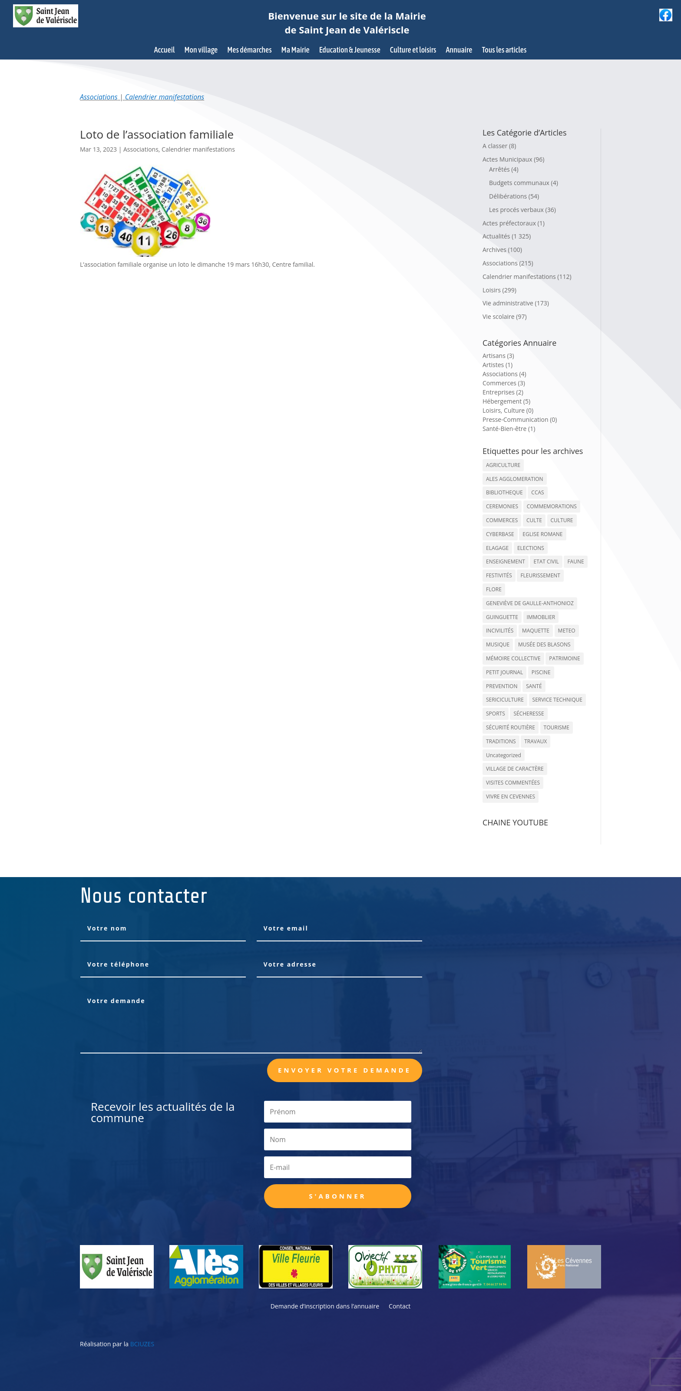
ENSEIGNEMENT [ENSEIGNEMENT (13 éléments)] (505, 561)
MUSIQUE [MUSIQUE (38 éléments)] (497, 644)
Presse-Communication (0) (520, 419)
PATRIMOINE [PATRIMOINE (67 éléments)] (564, 658)
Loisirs (492, 290)
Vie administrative (508, 303)
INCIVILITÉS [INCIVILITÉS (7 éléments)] (499, 630)
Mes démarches (249, 50)
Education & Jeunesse (349, 50)
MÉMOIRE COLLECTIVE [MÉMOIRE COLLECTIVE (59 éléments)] (513, 658)
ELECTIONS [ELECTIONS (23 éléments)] (530, 548)
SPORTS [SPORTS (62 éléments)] (495, 713)
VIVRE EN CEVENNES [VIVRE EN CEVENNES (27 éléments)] (510, 796)
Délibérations (508, 196)
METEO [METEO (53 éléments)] (566, 630)
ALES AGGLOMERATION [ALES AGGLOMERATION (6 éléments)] (514, 479)
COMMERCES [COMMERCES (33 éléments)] (502, 520)
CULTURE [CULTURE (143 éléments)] (562, 520)
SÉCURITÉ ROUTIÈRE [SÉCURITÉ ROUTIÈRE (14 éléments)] (510, 727)
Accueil (164, 50)
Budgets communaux (519, 183)
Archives (494, 249)
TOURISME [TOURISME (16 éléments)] (557, 727)
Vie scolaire (499, 316)
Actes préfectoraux (509, 223)
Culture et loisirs (413, 50)
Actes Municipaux (507, 159)
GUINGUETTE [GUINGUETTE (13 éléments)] (502, 617)
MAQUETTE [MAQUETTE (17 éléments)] (535, 630)
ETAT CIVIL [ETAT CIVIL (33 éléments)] (546, 561)
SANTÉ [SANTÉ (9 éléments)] (534, 686)
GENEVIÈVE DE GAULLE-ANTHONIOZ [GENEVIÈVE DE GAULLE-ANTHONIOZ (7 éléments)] (530, 603)
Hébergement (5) (506, 401)
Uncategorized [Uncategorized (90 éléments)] (503, 755)
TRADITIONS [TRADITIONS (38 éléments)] (501, 741)
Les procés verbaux (516, 209)
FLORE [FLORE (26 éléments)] (494, 589)
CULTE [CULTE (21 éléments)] (534, 520)
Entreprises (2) (503, 392)
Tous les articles (504, 50)
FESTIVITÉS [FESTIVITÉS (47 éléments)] (499, 575)
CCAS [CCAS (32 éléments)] (537, 492)
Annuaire (459, 50)
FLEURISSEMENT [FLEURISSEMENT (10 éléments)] (540, 575)
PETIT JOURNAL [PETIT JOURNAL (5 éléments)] (504, 672)
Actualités (496, 236)
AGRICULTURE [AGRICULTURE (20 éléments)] (503, 465)
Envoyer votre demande (344, 1070)
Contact (399, 1306)
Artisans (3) (498, 355)
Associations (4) (504, 374)
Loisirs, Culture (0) (508, 410)
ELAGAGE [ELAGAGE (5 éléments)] (497, 548)
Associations (99, 97)
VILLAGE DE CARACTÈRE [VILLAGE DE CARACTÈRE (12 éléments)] (515, 768)
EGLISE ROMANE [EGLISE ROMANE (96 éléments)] (542, 534)
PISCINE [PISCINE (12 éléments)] (541, 672)
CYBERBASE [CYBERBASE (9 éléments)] (500, 534)
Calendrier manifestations (165, 97)
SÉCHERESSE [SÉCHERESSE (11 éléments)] (528, 713)
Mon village (201, 50)
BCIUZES (142, 1344)
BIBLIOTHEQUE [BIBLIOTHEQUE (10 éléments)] (504, 492)
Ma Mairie (295, 50)
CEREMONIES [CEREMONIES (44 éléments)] (502, 506)
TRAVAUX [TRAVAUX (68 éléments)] (535, 741)
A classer (495, 146)
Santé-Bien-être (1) (509, 428)
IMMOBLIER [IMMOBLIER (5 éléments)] (541, 617)
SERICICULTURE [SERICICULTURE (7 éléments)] (505, 699)
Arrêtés (499, 169)
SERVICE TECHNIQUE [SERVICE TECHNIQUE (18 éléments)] (557, 699)
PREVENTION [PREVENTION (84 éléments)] (501, 686)
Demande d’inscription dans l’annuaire (325, 1306)
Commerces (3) (504, 383)
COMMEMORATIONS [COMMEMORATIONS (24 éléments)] (552, 506)
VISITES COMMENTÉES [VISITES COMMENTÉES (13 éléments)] (513, 782)
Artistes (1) (497, 365)
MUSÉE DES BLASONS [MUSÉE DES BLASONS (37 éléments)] (544, 644)
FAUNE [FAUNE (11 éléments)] (575, 561)
